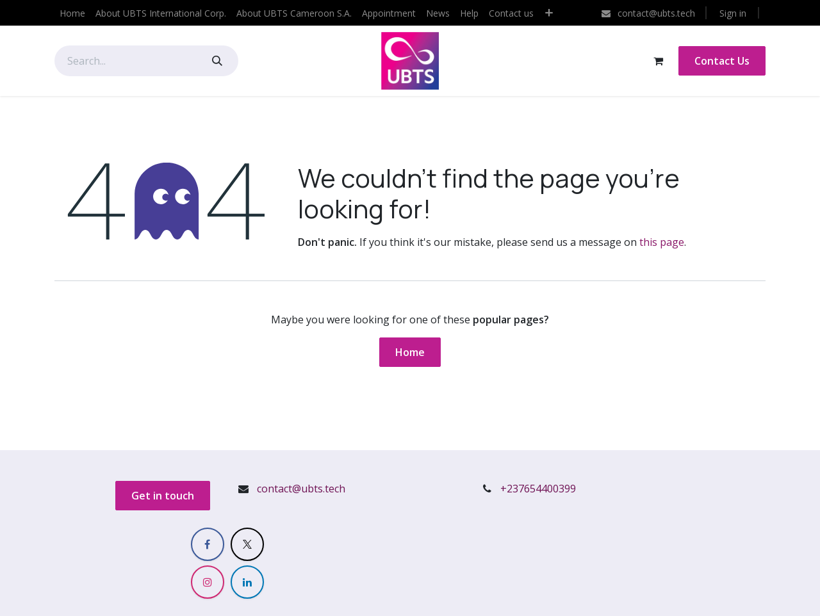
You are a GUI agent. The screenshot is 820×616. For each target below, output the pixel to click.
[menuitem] (72, 13)
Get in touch (162, 496)
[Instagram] (207, 582)
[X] (247, 544)
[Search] (217, 60)
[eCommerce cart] (658, 61)
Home (410, 352)
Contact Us (722, 61)
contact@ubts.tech (301, 489)
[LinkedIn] (247, 582)
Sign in (732, 13)
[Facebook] (207, 544)
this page (661, 242)
